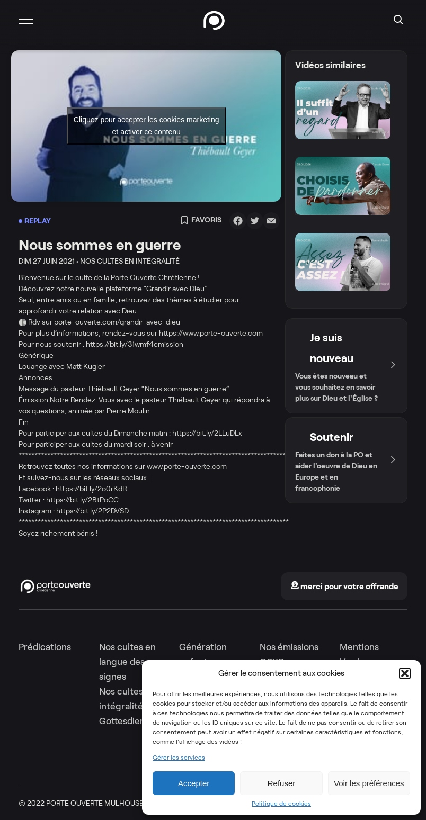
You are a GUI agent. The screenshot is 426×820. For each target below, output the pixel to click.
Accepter (193, 783)
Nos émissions (289, 647)
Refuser (282, 783)
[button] (405, 673)
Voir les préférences (369, 783)
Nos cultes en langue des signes (127, 662)
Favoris (200, 221)
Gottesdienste (128, 721)
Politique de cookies (281, 803)
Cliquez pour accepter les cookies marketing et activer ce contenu (146, 125)
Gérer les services (179, 757)
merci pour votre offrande (344, 586)
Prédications (45, 647)
